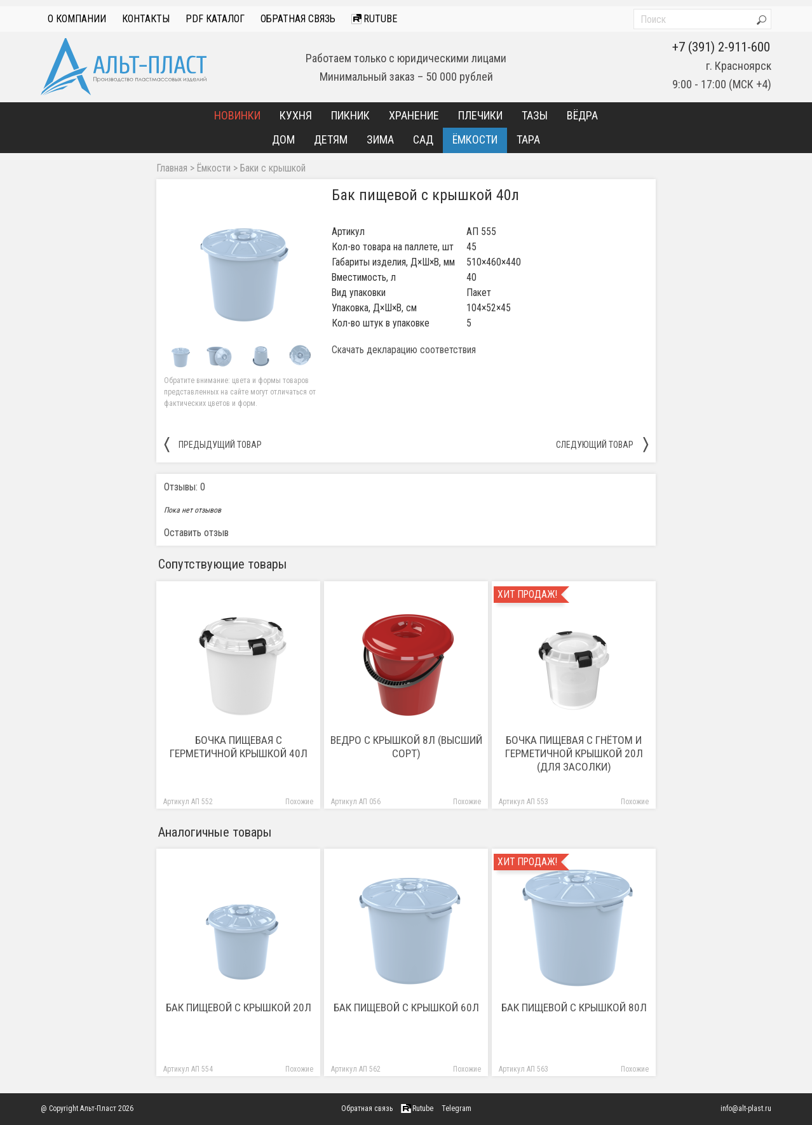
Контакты (146, 19)
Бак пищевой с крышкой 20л (238, 1007)
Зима (380, 139)
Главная (171, 168)
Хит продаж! (527, 594)
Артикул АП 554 (188, 1069)
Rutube (374, 19)
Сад (423, 139)
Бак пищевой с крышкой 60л (406, 1007)
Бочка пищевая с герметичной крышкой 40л (239, 747)
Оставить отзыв (196, 533)
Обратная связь (298, 19)
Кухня (296, 115)
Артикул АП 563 (523, 1069)
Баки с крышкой (273, 168)
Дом (283, 139)
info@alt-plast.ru (746, 1108)
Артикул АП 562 (356, 1069)
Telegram (456, 1108)
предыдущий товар (213, 444)
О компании (77, 19)
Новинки (237, 115)
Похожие (299, 802)
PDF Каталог (215, 19)
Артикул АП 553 (523, 802)
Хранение (414, 115)
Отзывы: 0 (184, 487)
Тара (528, 139)
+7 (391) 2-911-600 (721, 47)
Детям (331, 139)
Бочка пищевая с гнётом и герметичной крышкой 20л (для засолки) (574, 753)
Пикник (350, 115)
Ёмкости (474, 139)
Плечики (480, 115)
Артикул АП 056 (356, 802)
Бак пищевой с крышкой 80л (574, 1007)
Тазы (535, 115)
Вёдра (582, 115)
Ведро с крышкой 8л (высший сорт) (406, 747)
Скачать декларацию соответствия (404, 350)
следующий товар (602, 444)
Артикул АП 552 (188, 802)
